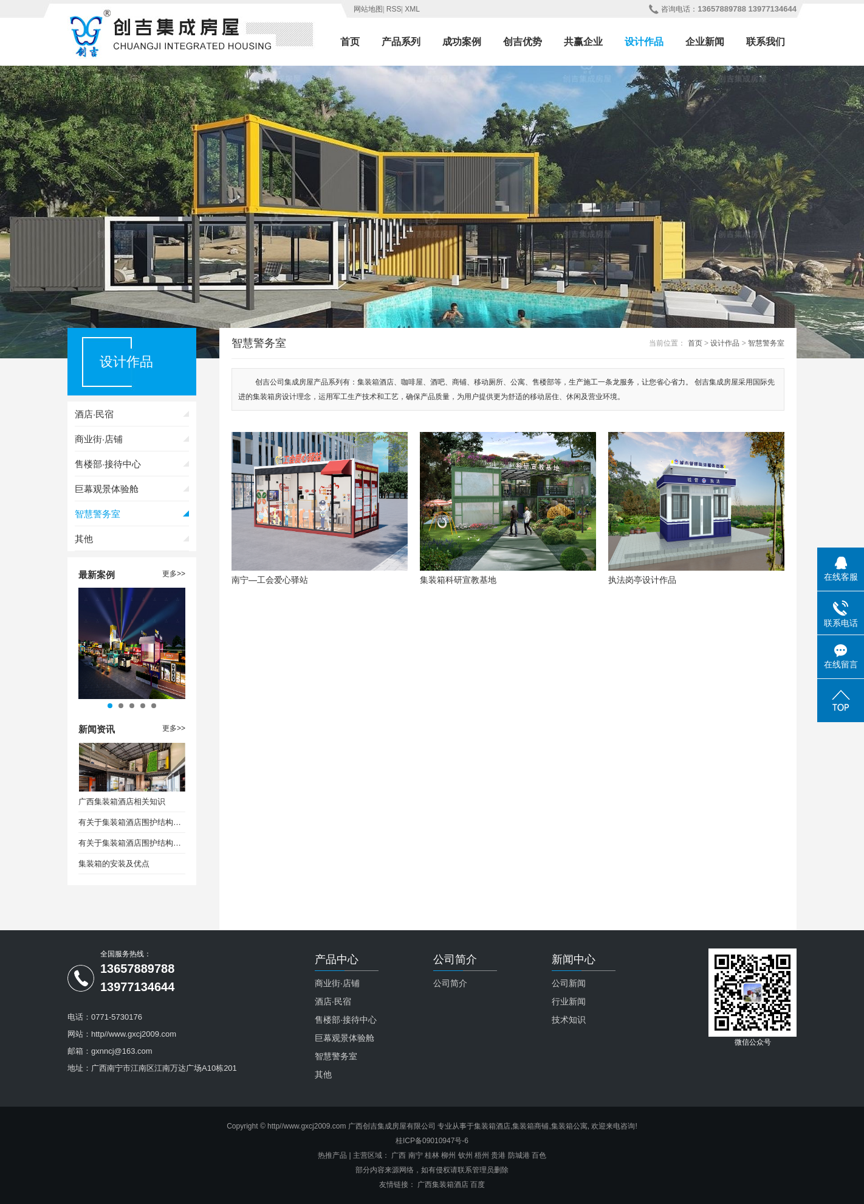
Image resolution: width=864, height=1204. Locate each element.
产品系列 (401, 42)
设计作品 (644, 42)
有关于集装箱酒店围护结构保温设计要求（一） (131, 822)
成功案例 (461, 42)
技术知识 (569, 1020)
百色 (539, 1155)
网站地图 (368, 9)
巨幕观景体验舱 (107, 489)
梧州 (482, 1155)
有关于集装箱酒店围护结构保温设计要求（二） (131, 842)
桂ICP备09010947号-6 (432, 1140)
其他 (84, 539)
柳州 (448, 1155)
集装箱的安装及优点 (113, 863)
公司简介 (450, 983)
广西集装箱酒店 (442, 1184)
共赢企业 (583, 42)
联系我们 (765, 42)
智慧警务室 (97, 514)
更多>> (173, 573)
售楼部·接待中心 (108, 464)
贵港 (498, 1155)
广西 (398, 1155)
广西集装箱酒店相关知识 (121, 801)
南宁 (415, 1155)
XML (412, 9)
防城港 (519, 1155)
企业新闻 (704, 42)
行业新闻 (569, 1001)
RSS (394, 9)
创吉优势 (522, 42)
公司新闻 (569, 983)
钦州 (465, 1155)
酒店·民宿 (94, 414)
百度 (477, 1184)
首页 (350, 42)
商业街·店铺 (99, 439)
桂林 (432, 1155)
